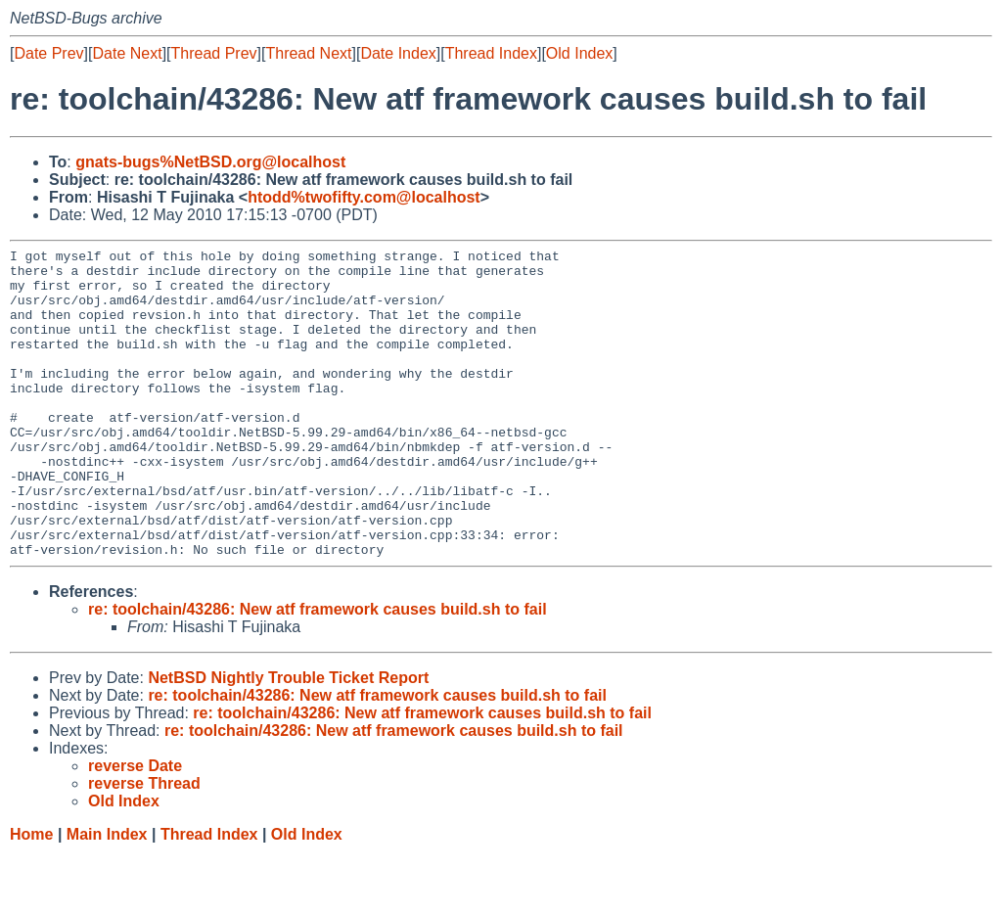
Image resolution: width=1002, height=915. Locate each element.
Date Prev (48, 53)
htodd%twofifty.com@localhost (364, 197)
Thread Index (491, 53)
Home (31, 896)
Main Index (107, 896)
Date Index (397, 53)
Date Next (126, 53)
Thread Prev (214, 53)
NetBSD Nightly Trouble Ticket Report (288, 739)
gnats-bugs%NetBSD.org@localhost (210, 162)
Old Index (579, 53)
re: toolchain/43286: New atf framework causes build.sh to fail (317, 671)
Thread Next (308, 53)
